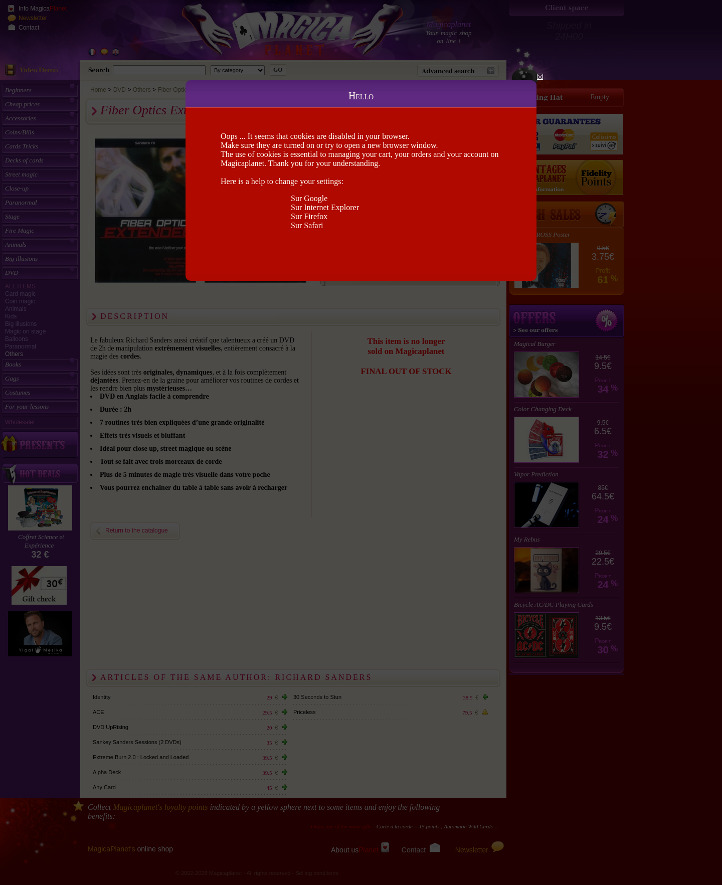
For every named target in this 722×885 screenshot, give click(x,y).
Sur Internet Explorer (325, 207)
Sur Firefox (309, 216)
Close (540, 77)
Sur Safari (307, 225)
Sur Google (309, 198)
